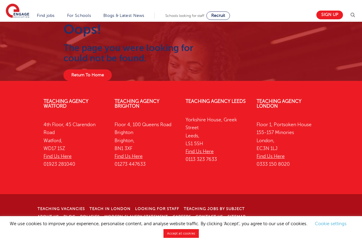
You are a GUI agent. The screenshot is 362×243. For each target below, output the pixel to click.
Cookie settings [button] (331, 223)
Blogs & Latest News (123, 15)
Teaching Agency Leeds (216, 101)
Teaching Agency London (279, 104)
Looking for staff (157, 209)
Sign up (329, 14)
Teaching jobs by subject (214, 209)
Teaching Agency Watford (66, 104)
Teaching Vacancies (61, 209)
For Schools (79, 15)
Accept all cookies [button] (181, 233)
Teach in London (110, 209)
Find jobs (46, 15)
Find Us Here (58, 156)
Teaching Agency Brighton (137, 104)
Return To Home (87, 75)
